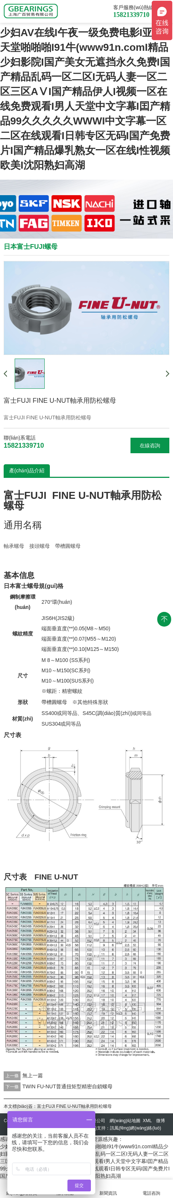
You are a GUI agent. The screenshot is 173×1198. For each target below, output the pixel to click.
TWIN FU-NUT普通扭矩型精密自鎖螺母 (67, 1086)
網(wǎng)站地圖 (125, 1120)
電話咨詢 (151, 1189)
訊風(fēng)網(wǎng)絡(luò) (135, 1128)
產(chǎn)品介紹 (26, 470)
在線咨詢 (150, 445)
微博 (160, 1120)
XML (147, 1120)
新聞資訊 (108, 1189)
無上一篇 (32, 1075)
